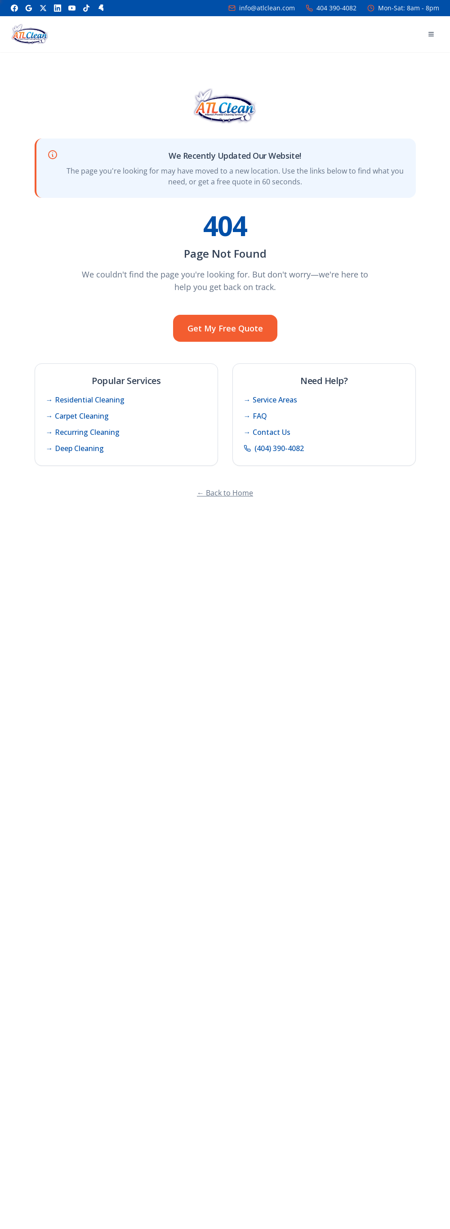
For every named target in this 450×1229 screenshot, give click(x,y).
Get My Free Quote (225, 328)
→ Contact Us (267, 432)
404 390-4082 (336, 8)
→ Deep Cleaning (75, 448)
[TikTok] (86, 8)
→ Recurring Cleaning (83, 432)
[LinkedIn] (57, 8)
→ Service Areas (270, 400)
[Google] (28, 8)
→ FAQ (255, 416)
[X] (43, 8)
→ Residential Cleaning (85, 400)
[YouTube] (72, 8)
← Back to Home (225, 493)
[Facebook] (14, 8)
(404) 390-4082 (274, 448)
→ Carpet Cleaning (77, 416)
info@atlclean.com (267, 8)
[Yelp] (100, 8)
